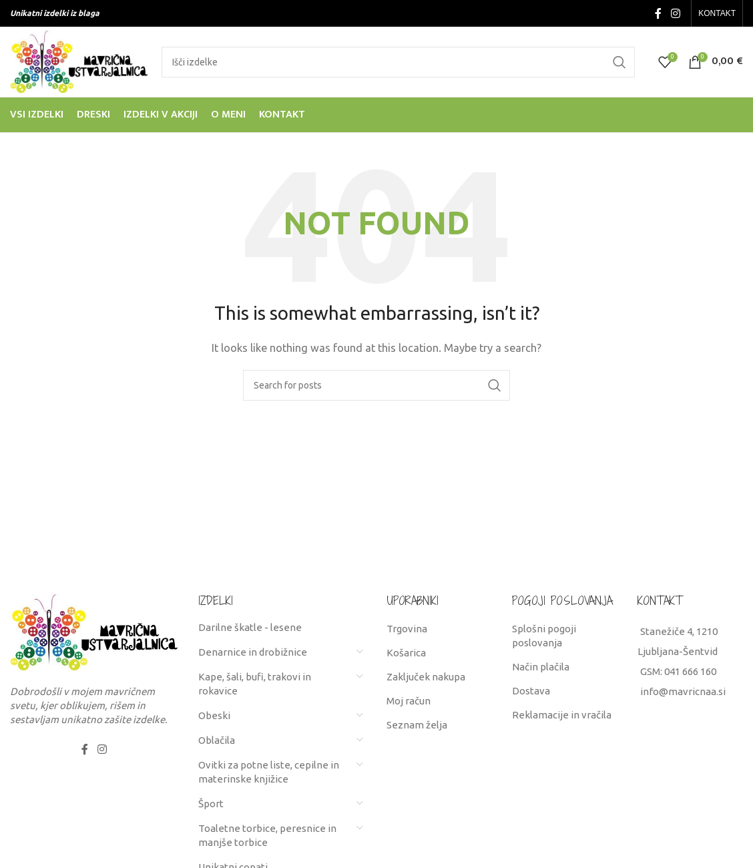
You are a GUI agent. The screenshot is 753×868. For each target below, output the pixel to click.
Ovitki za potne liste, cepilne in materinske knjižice (268, 772)
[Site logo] (79, 60)
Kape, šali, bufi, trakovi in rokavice (254, 683)
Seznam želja (417, 724)
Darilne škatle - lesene (250, 627)
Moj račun (409, 700)
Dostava (531, 690)
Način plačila (540, 666)
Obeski (214, 715)
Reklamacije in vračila (561, 714)
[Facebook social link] (658, 13)
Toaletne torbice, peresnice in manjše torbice (267, 835)
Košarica (406, 652)
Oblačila (216, 740)
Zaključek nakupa (426, 676)
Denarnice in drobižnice (252, 652)
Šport (211, 803)
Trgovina (407, 628)
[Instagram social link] (675, 13)
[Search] (398, 62)
